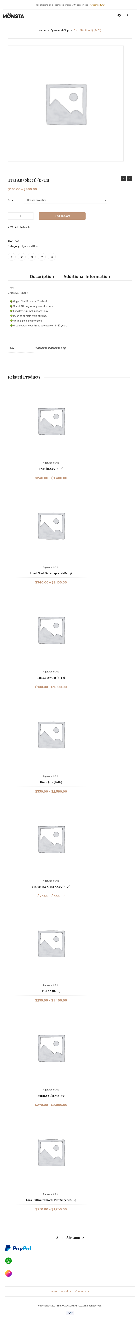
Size (10, 200)
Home (42, 30)
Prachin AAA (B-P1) (123, 179)
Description (43, 277)
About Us (66, 1292)
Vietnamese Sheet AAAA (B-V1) (51, 888)
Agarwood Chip (60, 30)
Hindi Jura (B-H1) (51, 783)
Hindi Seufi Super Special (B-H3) (51, 574)
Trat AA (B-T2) (51, 992)
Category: (14, 246)
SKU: (10, 240)
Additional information (85, 277)
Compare (13, 233)
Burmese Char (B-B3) (51, 1096)
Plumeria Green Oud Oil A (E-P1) (129, 179)
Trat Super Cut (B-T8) (51, 679)
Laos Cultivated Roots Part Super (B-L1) (51, 1201)
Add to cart (62, 216)
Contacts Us (82, 1292)
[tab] (43, 277)
